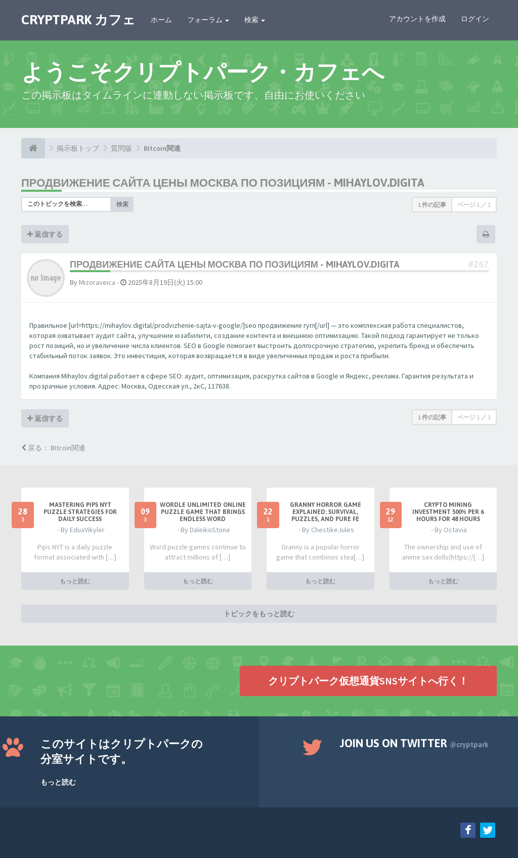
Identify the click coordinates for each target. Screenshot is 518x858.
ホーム (161, 19)
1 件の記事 (432, 204)
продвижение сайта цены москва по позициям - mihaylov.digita (222, 182)
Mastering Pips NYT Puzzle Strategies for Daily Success (80, 512)
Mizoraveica (97, 282)
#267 (478, 264)
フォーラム (208, 19)
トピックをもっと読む (259, 613)
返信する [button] (45, 234)
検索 (254, 19)
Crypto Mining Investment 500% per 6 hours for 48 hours (448, 512)
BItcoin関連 (162, 148)
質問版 (121, 148)
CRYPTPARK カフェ (78, 19)
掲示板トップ (78, 148)
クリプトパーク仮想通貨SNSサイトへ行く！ (368, 680)
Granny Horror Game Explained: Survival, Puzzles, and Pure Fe (325, 512)
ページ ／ (474, 204)
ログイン (475, 18)
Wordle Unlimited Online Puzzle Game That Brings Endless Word (203, 512)
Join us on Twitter (414, 743)
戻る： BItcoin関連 (53, 447)
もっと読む (75, 580)
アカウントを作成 (417, 18)
